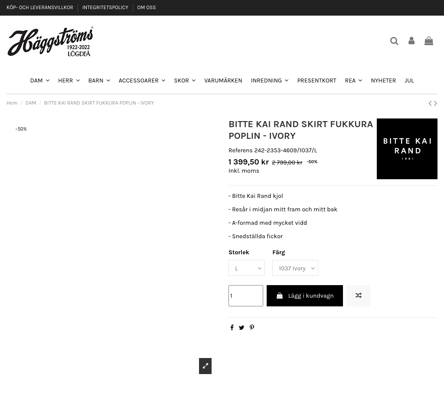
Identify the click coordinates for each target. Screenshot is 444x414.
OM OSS (146, 7)
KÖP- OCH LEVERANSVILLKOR (41, 7)
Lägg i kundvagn (304, 295)
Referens (241, 150)
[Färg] (295, 268)
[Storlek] (247, 268)
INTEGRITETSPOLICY (106, 7)
